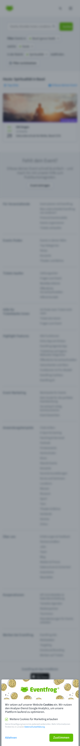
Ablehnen (11, 737)
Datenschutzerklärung (34, 726)
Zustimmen (61, 737)
